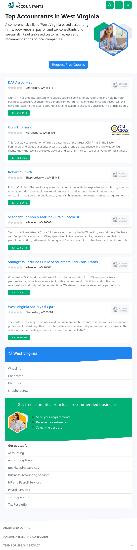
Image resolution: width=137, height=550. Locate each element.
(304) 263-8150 (19, 157)
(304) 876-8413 (19, 202)
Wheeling (14, 368)
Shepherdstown (19, 391)
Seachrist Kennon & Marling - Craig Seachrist (43, 217)
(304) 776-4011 (19, 113)
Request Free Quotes (68, 64)
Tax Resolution (18, 504)
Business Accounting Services (29, 475)
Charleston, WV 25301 (39, 312)
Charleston (15, 376)
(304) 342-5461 (19, 337)
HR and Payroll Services (24, 482)
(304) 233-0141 (19, 247)
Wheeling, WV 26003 (38, 222)
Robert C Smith (20, 172)
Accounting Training (22, 460)
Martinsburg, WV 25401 (40, 132)
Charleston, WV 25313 (39, 88)
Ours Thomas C (20, 127)
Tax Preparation (19, 497)
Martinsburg (17, 383)
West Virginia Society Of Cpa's (31, 306)
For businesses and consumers (25, 536)
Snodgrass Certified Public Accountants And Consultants (53, 262)
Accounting (16, 453)
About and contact (17, 528)
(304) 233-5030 (19, 292)
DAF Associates (20, 82)
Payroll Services (19, 490)
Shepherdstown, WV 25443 (42, 177)
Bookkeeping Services (23, 468)
